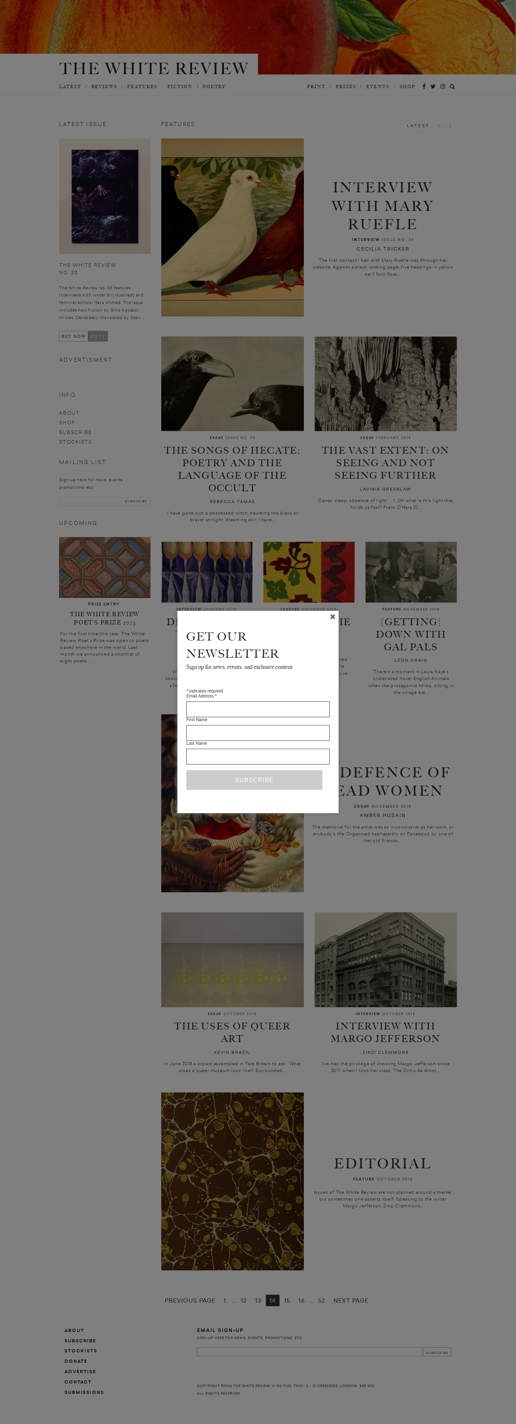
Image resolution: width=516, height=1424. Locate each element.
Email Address (201, 696)
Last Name (196, 743)
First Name (196, 719)
